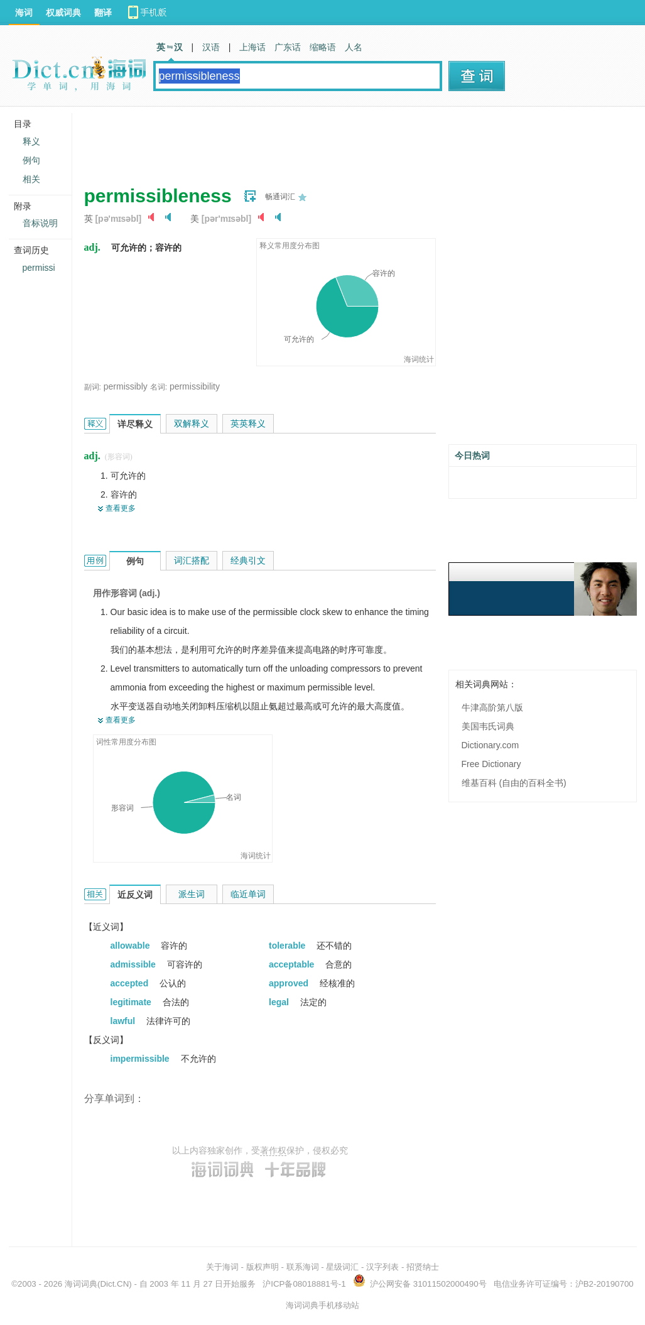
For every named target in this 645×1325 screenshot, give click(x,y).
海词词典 (81, 1284)
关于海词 (222, 1267)
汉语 (211, 47)
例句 (31, 160)
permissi (39, 268)
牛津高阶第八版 (492, 707)
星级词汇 (342, 1267)
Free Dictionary (491, 764)
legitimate (132, 1002)
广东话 (287, 47)
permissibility (195, 386)
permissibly (126, 386)
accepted (131, 983)
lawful (124, 1021)
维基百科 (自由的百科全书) (514, 783)
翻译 (103, 13)
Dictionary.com (490, 745)
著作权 (273, 1150)
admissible (134, 964)
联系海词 (302, 1267)
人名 (353, 47)
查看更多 (121, 508)
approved (290, 983)
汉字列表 (382, 1267)
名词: (158, 387)
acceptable (293, 964)
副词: (92, 387)
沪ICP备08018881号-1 (304, 1284)
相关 (31, 179)
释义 (31, 141)
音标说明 (40, 223)
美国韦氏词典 (488, 726)
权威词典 (63, 13)
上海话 (252, 47)
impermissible (141, 1059)
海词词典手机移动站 (322, 1305)
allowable (132, 946)
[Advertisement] (312, 141)
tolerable (288, 946)
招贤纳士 (422, 1267)
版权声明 (262, 1267)
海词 (24, 13)
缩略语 (323, 47)
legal (280, 1002)
